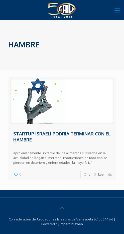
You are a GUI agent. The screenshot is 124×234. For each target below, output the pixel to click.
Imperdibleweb (71, 224)
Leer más (105, 174)
